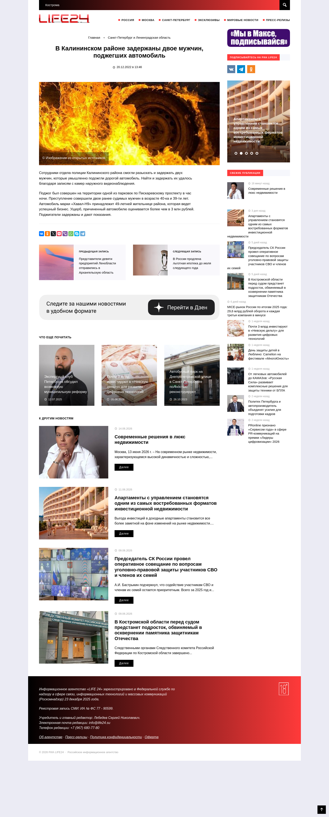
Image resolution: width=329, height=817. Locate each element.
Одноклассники (251, 69)
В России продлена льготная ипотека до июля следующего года (150, 260)
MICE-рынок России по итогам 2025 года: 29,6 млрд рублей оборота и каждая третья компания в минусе (257, 311)
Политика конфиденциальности (116, 736)
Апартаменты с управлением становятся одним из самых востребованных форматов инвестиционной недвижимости (166, 502)
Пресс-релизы (76, 736)
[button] (236, 153)
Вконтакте (231, 69)
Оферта (152, 736)
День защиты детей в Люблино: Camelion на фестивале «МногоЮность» (268, 354)
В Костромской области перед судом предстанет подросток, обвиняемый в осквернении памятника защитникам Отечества (158, 629)
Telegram (241, 69)
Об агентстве (51, 736)
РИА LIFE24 (70, 19)
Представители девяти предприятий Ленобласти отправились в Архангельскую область (56, 262)
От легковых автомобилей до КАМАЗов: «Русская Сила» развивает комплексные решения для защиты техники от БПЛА (268, 382)
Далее (124, 466)
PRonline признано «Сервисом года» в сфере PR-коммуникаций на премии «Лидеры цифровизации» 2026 (267, 433)
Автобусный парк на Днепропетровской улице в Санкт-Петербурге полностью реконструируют (190, 381)
